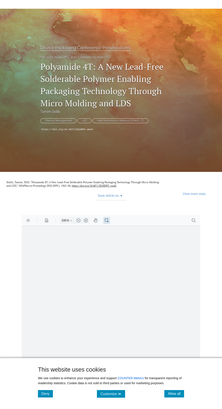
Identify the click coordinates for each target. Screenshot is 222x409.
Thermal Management (58, 120)
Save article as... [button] (110, 195)
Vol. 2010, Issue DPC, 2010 (58, 57)
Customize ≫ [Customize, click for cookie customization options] (112, 394)
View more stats (194, 194)
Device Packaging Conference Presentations (85, 47)
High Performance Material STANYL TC (120, 120)
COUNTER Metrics (131, 378)
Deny (47, 394)
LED (84, 120)
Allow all (176, 394)
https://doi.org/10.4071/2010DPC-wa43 (67, 129)
